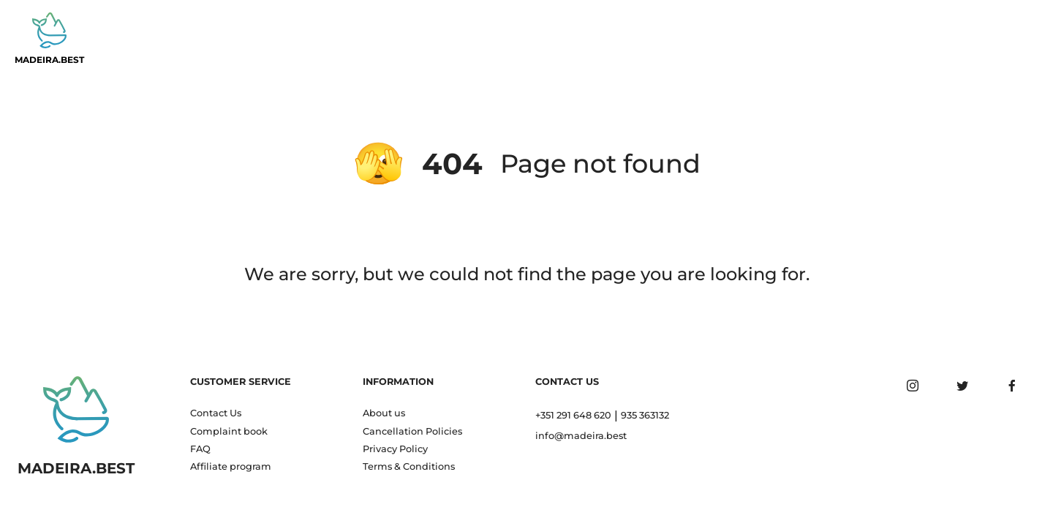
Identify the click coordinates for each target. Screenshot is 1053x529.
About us (384, 413)
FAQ (200, 448)
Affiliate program (230, 466)
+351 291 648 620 (573, 415)
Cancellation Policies (412, 431)
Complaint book (229, 431)
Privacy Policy (395, 448)
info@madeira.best (581, 435)
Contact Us (215, 413)
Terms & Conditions (409, 466)
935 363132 (645, 415)
